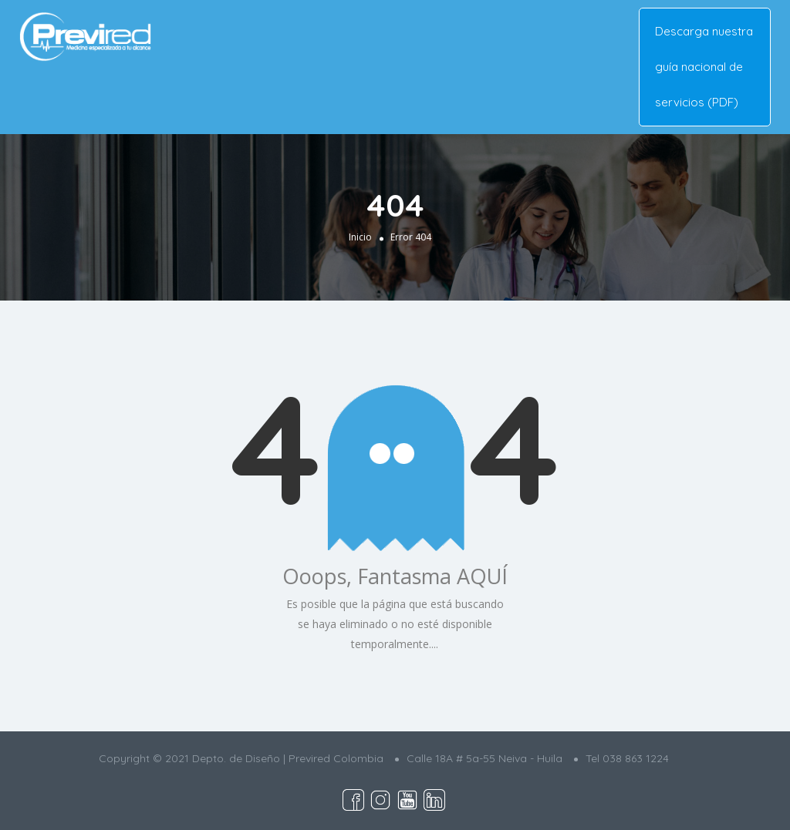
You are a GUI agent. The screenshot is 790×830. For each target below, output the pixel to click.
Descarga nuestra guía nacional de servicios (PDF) (704, 66)
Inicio (360, 237)
